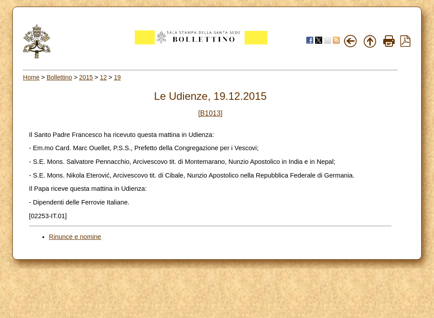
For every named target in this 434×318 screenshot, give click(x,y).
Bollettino (59, 77)
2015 (86, 77)
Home (31, 77)
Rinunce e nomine (75, 236)
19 (117, 77)
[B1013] (210, 113)
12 (103, 77)
